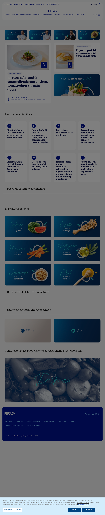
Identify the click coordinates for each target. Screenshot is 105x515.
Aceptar (74, 510)
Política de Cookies (83, 504)
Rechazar (89, 510)
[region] (52, 506)
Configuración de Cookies (12, 510)
